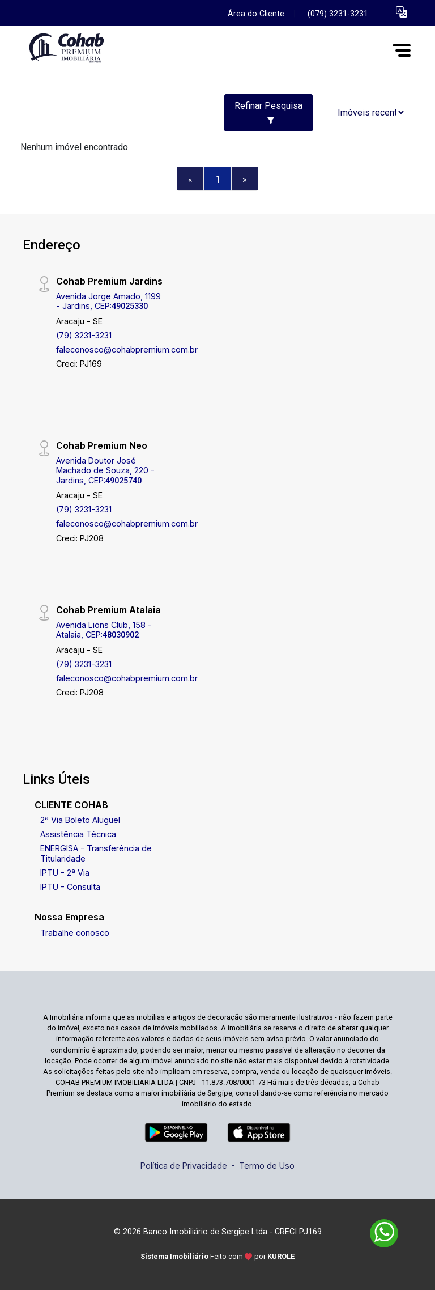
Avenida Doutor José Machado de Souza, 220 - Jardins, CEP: (105, 470)
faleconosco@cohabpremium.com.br (127, 349)
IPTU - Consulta (70, 887)
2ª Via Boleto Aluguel (80, 820)
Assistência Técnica (78, 834)
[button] (401, 11)
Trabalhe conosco (74, 932)
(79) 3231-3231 (84, 335)
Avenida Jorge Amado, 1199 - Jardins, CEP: (108, 301)
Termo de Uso (267, 1165)
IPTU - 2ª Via (64, 872)
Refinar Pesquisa (268, 112)
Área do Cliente (256, 14)
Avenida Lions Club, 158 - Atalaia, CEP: (104, 629)
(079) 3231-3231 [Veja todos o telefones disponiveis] (338, 14)
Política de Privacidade (183, 1165)
